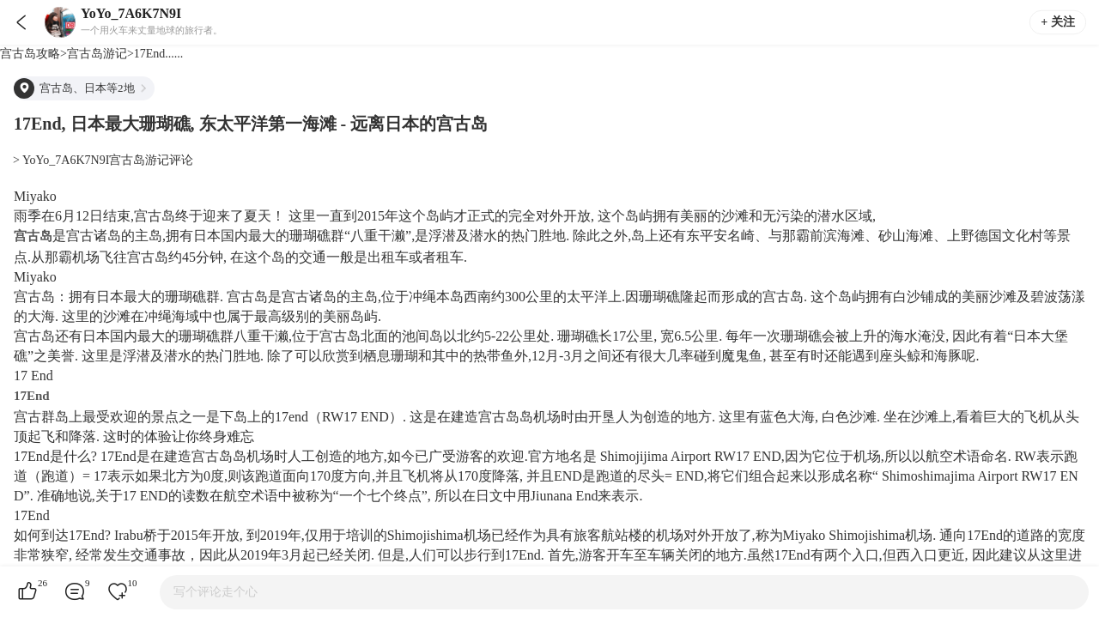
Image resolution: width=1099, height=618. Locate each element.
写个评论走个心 (215, 591)
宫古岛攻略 (30, 53)
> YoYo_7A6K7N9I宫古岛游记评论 (103, 160)
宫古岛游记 (97, 53)
